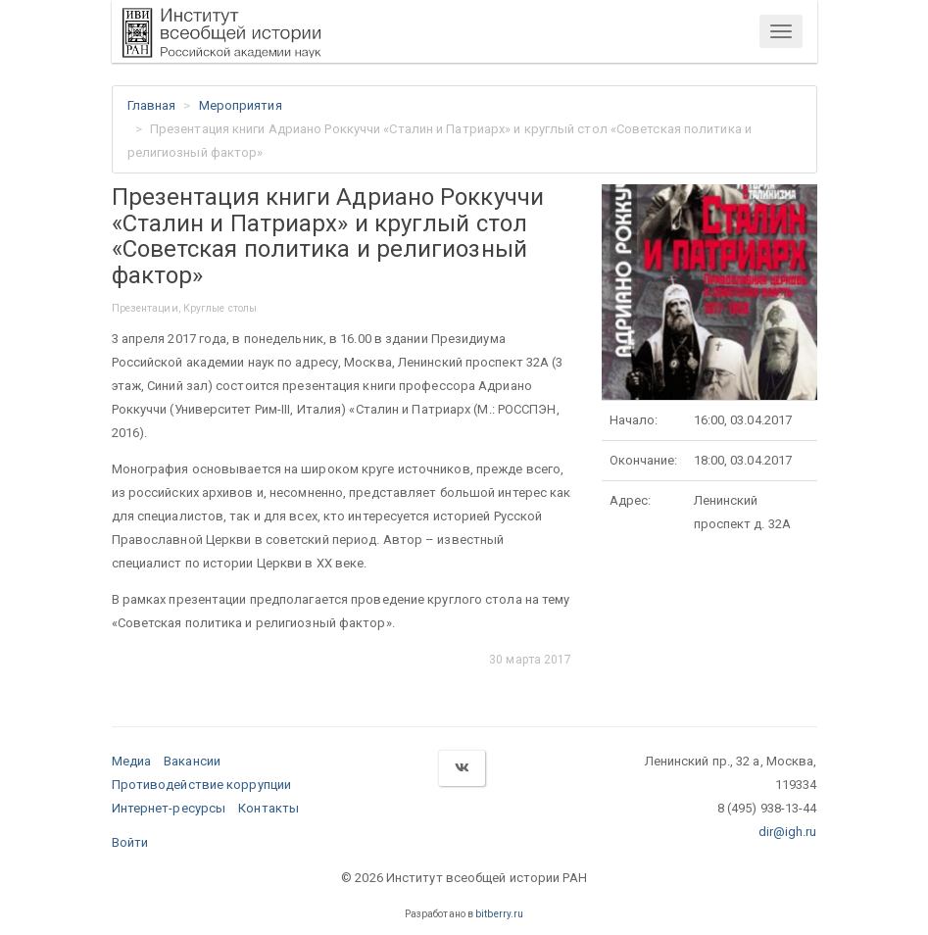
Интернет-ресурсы (169, 808)
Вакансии (192, 761)
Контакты (268, 808)
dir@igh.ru (787, 831)
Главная (151, 105)
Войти (130, 842)
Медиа (132, 761)
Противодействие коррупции (202, 784)
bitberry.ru (499, 914)
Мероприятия (240, 105)
